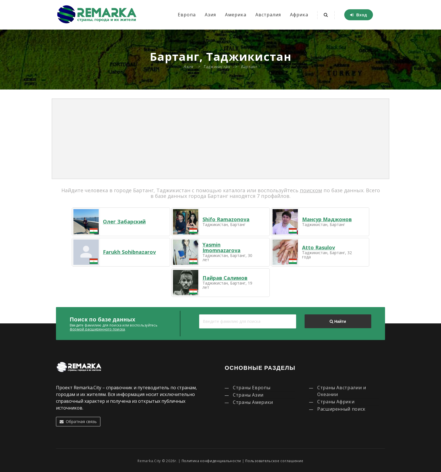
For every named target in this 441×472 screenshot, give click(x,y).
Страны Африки (335, 402)
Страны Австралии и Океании (341, 390)
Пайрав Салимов (225, 277)
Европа (187, 15)
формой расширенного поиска (97, 329)
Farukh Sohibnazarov (129, 252)
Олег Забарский (124, 221)
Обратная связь (78, 421)
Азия (210, 15)
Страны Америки (253, 402)
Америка (235, 15)
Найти (338, 321)
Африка (299, 15)
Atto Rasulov (318, 247)
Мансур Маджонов (327, 219)
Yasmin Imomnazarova (221, 247)
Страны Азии (248, 395)
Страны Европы (251, 387)
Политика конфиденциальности (211, 460)
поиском (311, 190)
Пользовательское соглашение (274, 460)
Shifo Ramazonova (225, 219)
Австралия (268, 15)
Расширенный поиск (341, 409)
